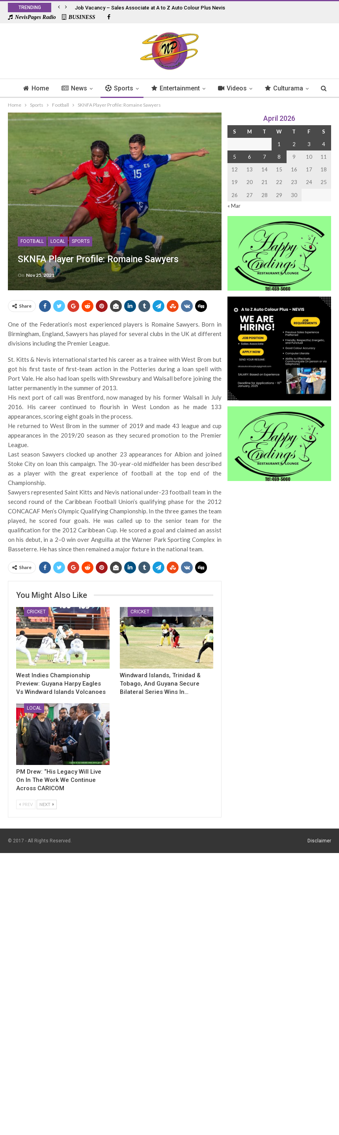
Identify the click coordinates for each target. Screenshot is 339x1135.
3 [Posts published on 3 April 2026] (309, 144)
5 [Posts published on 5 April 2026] (234, 157)
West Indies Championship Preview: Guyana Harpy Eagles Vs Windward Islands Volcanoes (61, 683)
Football (32, 241)
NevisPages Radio (32, 17)
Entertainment (187, 88)
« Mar (233, 206)
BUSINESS (78, 17)
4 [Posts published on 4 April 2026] (323, 144)
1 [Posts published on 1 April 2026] (279, 144)
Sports (130, 88)
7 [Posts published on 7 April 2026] (264, 157)
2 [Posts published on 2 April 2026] (294, 144)
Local (57, 241)
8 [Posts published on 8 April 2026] (279, 157)
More (286, 88)
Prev (26, 804)
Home (44, 88)
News (84, 88)
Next (46, 804)
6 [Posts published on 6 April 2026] (249, 157)
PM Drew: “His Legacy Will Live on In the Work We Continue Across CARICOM (58, 780)
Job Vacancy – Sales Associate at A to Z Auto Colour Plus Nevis (150, 8)
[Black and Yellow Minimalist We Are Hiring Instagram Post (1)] (279, 347)
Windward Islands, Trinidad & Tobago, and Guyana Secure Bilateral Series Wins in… (160, 683)
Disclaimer (319, 841)
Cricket (36, 611)
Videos (245, 88)
